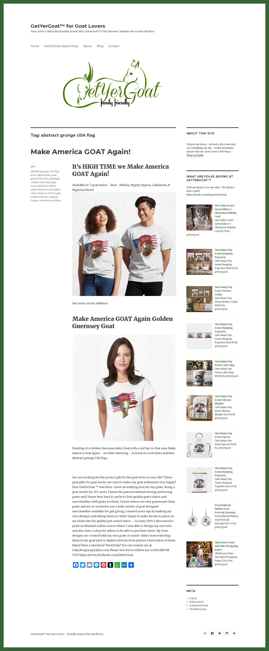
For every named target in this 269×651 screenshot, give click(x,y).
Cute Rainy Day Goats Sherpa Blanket (223, 400)
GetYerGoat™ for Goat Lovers (68, 26)
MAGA (52, 185)
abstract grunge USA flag (45, 171)
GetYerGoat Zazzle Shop (61, 46)
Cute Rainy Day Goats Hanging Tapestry (224, 254)
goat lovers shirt (39, 178)
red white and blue (50, 200)
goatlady (55, 178)
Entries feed (196, 601)
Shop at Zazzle (195, 155)
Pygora (35, 200)
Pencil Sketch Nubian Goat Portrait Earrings (225, 509)
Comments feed (198, 605)
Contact (113, 46)
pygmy (54, 196)
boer (33, 175)
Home (35, 46)
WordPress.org (197, 609)
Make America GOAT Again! (81, 151)
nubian (34, 196)
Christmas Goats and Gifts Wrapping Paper (226, 546)
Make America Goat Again (45, 189)
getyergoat (43, 175)
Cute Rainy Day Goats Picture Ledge (223, 291)
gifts (33, 166)
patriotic (44, 196)
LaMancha (42, 185)
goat (54, 175)
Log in (193, 598)
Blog (100, 46)
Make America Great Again (46, 193)
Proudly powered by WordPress (85, 634)
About (87, 46)
